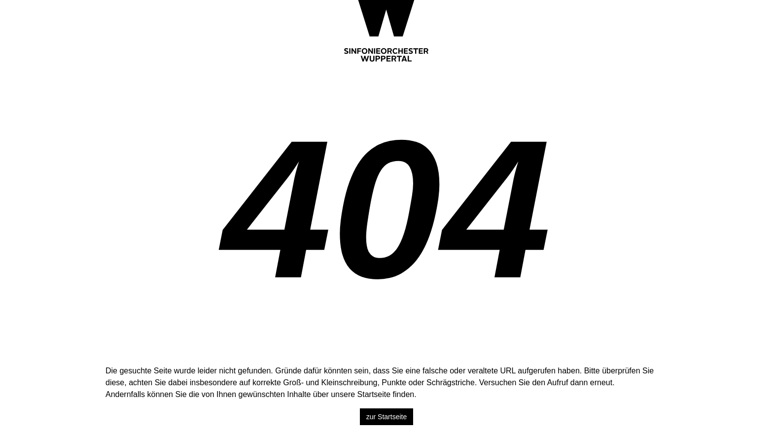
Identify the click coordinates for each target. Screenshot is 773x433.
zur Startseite (386, 417)
